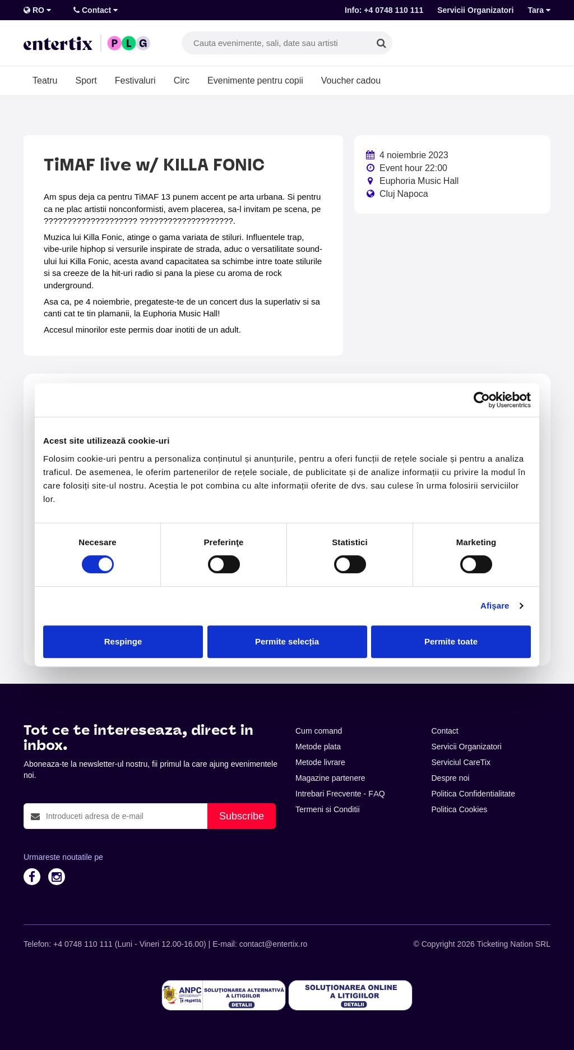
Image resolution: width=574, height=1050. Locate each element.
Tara (538, 10)
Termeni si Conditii (327, 809)
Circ (181, 80)
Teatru (45, 80)
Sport (85, 80)
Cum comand (318, 731)
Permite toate (451, 641)
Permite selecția (287, 641)
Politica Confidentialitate (474, 794)
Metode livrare (320, 762)
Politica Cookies (460, 809)
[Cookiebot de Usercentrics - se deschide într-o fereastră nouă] (482, 400)
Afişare (495, 605)
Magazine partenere (330, 778)
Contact (95, 10)
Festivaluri (135, 80)
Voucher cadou (351, 80)
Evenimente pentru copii (255, 80)
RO (37, 10)
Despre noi (451, 778)
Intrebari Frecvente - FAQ (340, 794)
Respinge (123, 641)
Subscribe (241, 815)
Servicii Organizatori (475, 10)
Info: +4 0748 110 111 (384, 10)
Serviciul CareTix (461, 762)
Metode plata (318, 747)
